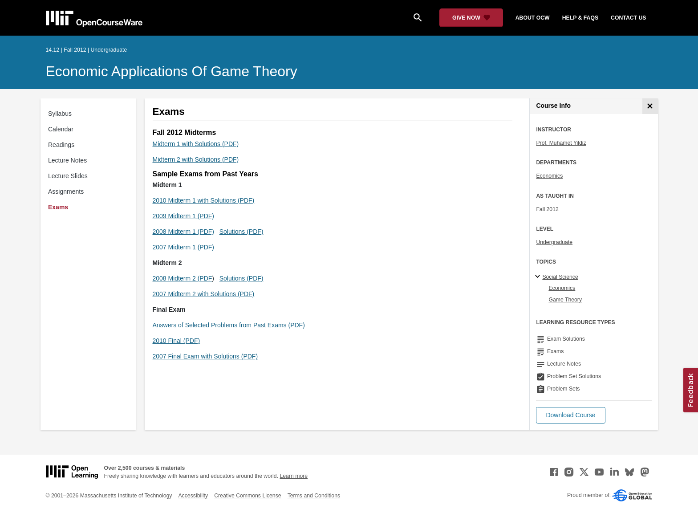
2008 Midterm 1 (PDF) (183, 231)
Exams (58, 207)
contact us (628, 18)
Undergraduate (554, 242)
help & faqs (580, 18)
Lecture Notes (67, 160)
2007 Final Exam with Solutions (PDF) (205, 356)
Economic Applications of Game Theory (171, 71)
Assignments (66, 191)
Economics (549, 176)
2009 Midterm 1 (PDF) (183, 216)
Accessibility (193, 496)
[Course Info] (650, 106)
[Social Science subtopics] (539, 277)
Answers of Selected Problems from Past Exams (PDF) (229, 325)
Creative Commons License (247, 496)
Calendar (60, 129)
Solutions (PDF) (241, 231)
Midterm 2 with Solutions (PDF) (196, 159)
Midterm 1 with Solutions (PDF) (196, 143)
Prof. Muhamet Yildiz (561, 143)
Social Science (560, 277)
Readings (61, 144)
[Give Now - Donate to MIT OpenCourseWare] (471, 17)
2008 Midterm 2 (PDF (182, 278)
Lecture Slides (68, 175)
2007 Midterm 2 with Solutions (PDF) (204, 293)
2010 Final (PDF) (176, 340)
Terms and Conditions (314, 496)
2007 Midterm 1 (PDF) (183, 247)
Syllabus (60, 113)
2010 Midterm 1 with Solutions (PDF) (204, 200)
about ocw (532, 18)
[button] (570, 415)
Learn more (294, 476)
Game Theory (565, 300)
